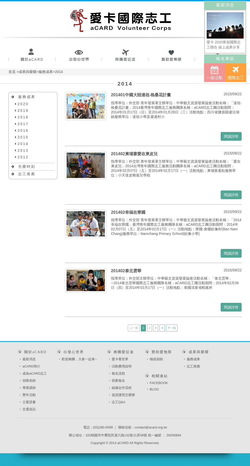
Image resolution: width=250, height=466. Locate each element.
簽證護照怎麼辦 (123, 395)
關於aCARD (31, 56)
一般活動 (214, 73)
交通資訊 (29, 409)
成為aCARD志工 (34, 373)
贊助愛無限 (171, 56)
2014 (23, 144)
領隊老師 (29, 381)
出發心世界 (78, 56)
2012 (23, 157)
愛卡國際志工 (121, 20)
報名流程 (118, 373)
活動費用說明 (122, 366)
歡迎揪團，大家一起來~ (79, 359)
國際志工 (236, 73)
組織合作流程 (122, 388)
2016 (23, 130)
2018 (23, 117)
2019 (23, 111)
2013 (23, 150)
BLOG (154, 389)
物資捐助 (156, 359)
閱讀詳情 (231, 136)
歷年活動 (29, 395)
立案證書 (29, 402)
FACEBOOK (159, 383)
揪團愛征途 (125, 56)
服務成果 (26, 97)
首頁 (12, 72)
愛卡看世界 (120, 359)
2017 (23, 124)
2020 (23, 104)
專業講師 (29, 388)
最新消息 (29, 359)
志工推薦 (26, 174)
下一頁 (171, 327)
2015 (23, 137)
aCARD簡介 (31, 366)
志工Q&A (118, 402)
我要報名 (118, 381)
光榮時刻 (26, 166)
